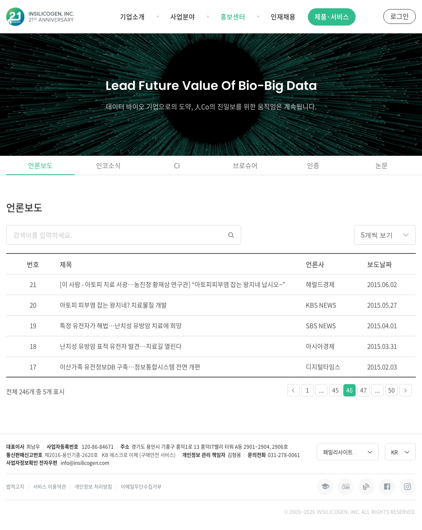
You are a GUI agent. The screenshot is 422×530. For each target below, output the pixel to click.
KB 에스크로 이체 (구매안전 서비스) (139, 455)
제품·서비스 (331, 16)
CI (177, 165)
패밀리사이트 (348, 452)
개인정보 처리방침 (93, 486)
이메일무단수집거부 (141, 486)
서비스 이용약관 (49, 486)
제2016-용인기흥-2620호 (71, 455)
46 (349, 390)
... (321, 390)
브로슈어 (245, 165)
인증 (313, 165)
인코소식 (108, 165)
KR (400, 452)
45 (335, 390)
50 (391, 390)
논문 (381, 165)
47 (363, 390)
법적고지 (15, 486)
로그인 (399, 16)
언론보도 (40, 165)
